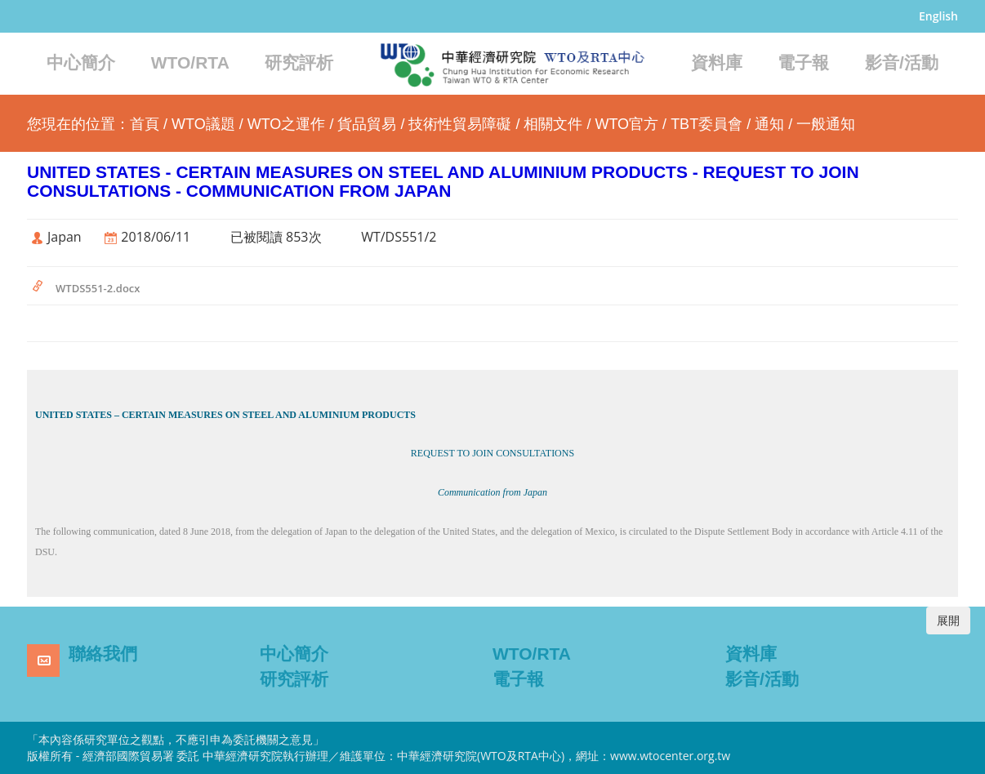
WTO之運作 (286, 124)
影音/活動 (901, 62)
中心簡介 (81, 62)
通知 (769, 124)
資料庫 (716, 62)
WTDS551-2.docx (98, 288)
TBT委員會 (706, 124)
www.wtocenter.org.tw (670, 755)
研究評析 (299, 62)
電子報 (803, 62)
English (938, 16)
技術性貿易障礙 (459, 124)
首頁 (144, 124)
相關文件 (553, 124)
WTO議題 (203, 124)
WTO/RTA (190, 62)
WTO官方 (626, 124)
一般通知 (825, 124)
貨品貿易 (366, 124)
